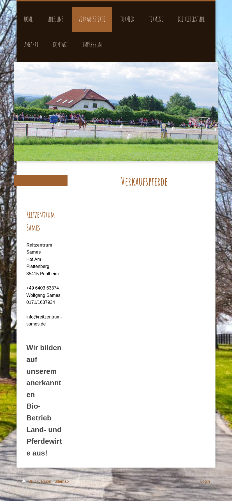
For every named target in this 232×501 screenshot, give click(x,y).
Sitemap (61, 481)
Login (205, 481)
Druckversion (37, 481)
